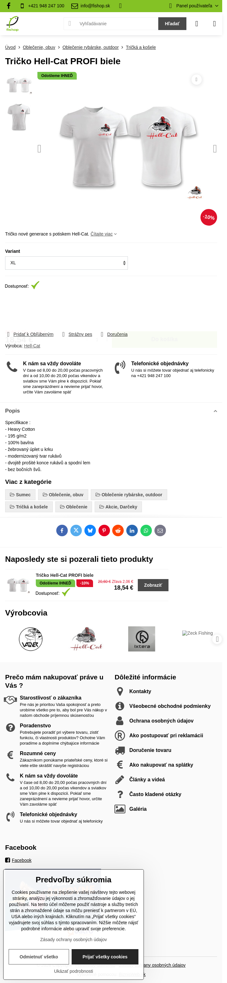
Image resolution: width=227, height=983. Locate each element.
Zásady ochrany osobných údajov (152, 965)
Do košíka (164, 310)
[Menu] (214, 23)
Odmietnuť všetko (39, 956)
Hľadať (172, 23)
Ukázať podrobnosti (73, 971)
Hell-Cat (32, 345)
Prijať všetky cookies (105, 956)
